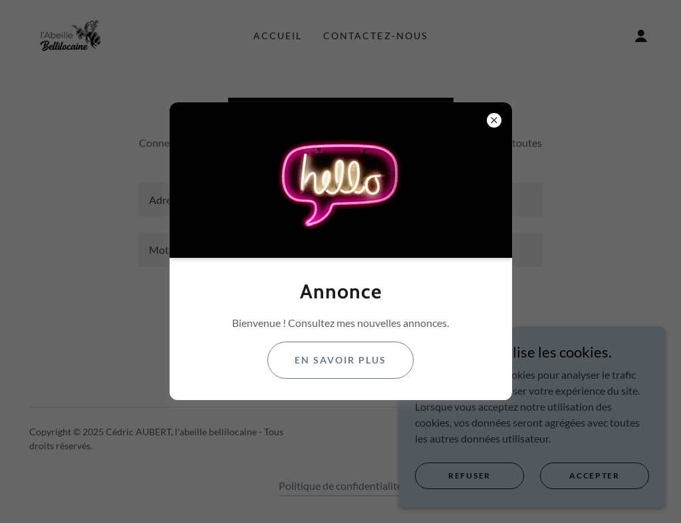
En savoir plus (340, 360)
